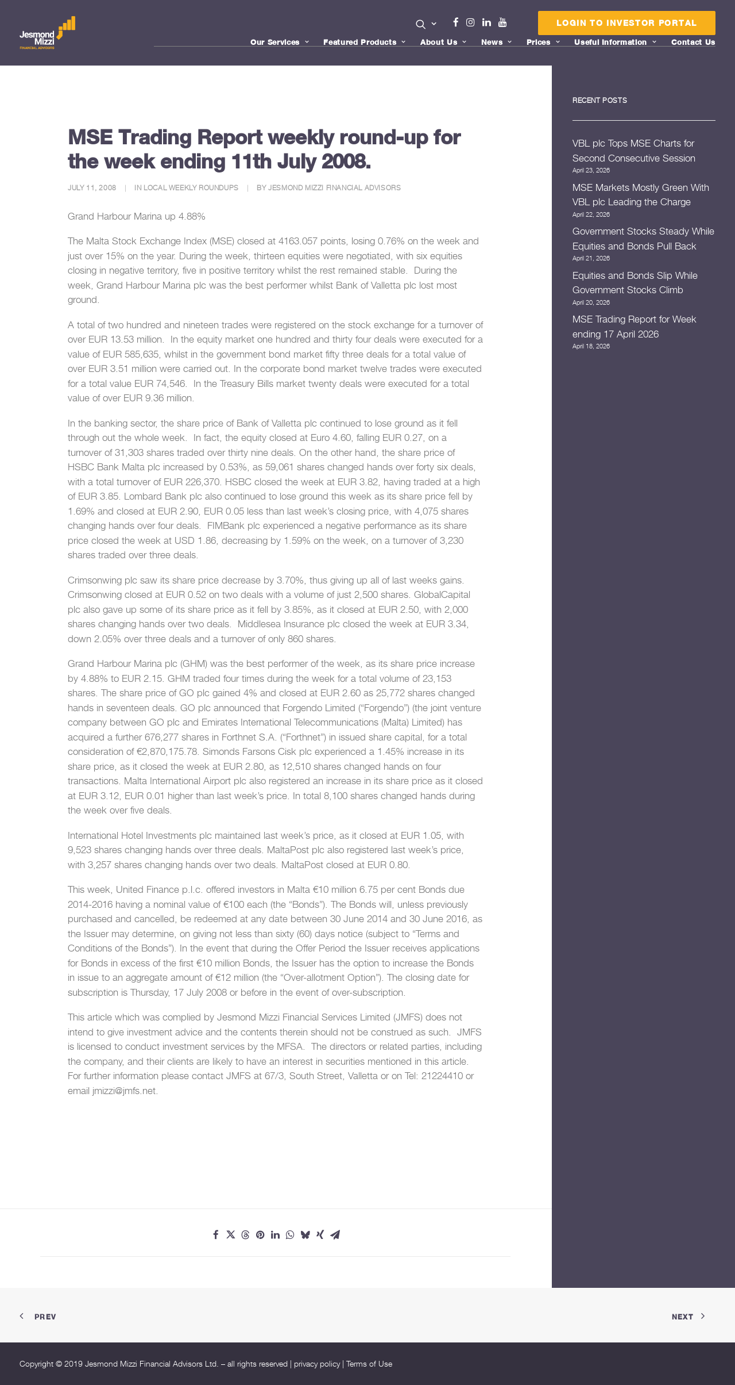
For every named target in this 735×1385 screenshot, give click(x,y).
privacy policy (317, 1363)
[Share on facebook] (216, 1235)
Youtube (505, 22)
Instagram (473, 22)
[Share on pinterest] (261, 1235)
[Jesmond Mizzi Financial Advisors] (48, 33)
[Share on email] (335, 1235)
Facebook (460, 22)
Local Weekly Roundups (191, 187)
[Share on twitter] (231, 1235)
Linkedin (489, 22)
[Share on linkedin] (276, 1235)
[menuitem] (426, 25)
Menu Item (517, 25)
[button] (426, 24)
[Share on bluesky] (305, 1235)
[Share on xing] (320, 1235)
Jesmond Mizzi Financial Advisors (334, 187)
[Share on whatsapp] (290, 1235)
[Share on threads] (246, 1235)
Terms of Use (369, 1363)
